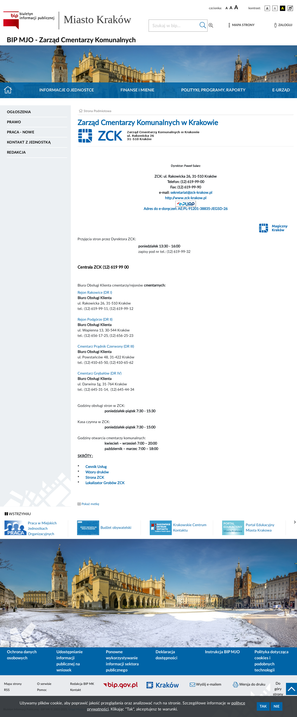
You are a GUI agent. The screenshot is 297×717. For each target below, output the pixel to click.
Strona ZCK (94, 477)
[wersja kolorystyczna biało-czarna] (275, 8)
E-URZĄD (281, 90)
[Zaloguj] (283, 25)
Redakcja (16, 152)
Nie (276, 706)
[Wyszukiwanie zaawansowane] (211, 25)
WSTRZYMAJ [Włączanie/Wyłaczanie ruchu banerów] (18, 514)
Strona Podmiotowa (97, 111)
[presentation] (295, 522)
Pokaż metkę (90, 504)
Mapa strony (13, 684)
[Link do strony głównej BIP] (73, 20)
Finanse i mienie (137, 90)
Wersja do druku (249, 684)
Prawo (14, 122)
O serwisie (44, 684)
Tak (263, 706)
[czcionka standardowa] (226, 8)
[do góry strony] (283, 689)
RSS (7, 690)
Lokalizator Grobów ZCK (105, 483)
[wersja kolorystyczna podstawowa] (267, 8)
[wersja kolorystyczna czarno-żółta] (282, 8)
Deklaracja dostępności (166, 655)
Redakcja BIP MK (82, 684)
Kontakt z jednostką (29, 142)
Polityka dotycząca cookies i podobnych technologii (271, 661)
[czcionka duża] (241, 8)
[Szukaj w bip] (203, 26)
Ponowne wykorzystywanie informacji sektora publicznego (122, 661)
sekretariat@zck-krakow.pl (191, 192)
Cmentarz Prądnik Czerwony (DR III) (106, 346)
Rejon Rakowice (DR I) (95, 292)
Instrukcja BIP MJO (222, 652)
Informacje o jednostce (66, 90)
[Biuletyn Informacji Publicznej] (120, 687)
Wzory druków (97, 472)
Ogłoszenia (19, 112)
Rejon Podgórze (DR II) (95, 319)
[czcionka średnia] (231, 8)
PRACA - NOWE (20, 132)
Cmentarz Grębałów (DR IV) (99, 373)
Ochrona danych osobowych (22, 655)
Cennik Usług (96, 467)
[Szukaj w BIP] (174, 26)
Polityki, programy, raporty (213, 90)
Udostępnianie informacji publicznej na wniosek (69, 661)
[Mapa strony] (241, 25)
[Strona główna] (9, 90)
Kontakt (75, 690)
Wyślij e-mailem (205, 684)
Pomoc (42, 690)
